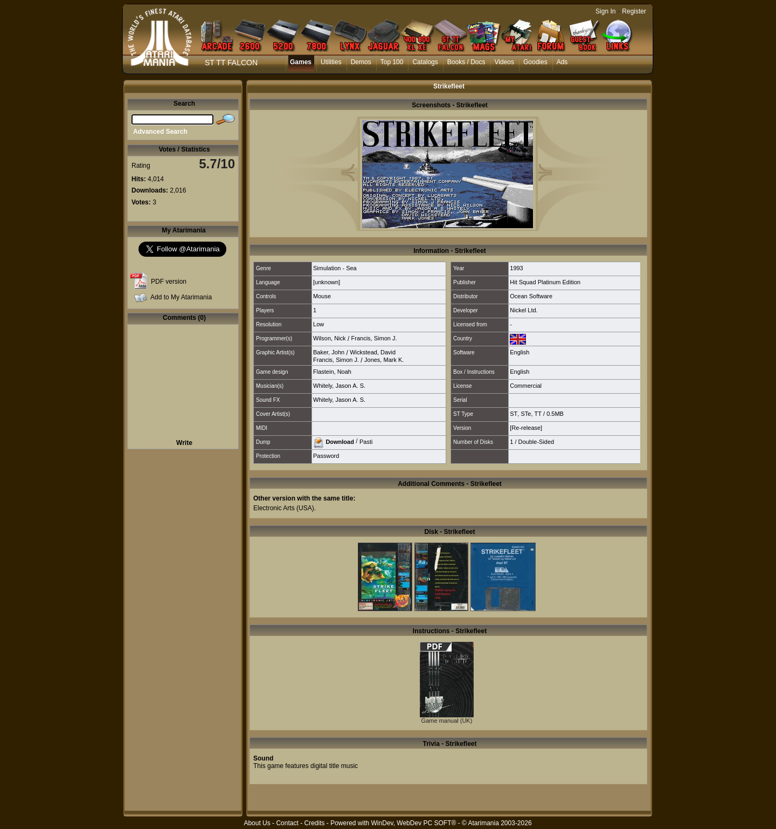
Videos (504, 62)
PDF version (168, 281)
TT (538, 413)
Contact (287, 823)
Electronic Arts (274, 508)
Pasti (365, 441)
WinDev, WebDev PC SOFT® (413, 823)
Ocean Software (531, 296)
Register (634, 11)
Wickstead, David (373, 352)
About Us (257, 823)
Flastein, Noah (332, 371)
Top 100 (392, 62)
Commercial (526, 385)
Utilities (331, 62)
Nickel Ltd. (523, 310)
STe (526, 413)
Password (326, 456)
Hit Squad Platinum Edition (545, 282)
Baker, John (328, 352)
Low (318, 324)
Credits (314, 823)
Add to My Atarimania (181, 297)
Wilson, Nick (329, 338)
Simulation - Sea (335, 268)
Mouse (322, 296)
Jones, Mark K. (384, 360)
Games (300, 62)
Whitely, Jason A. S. (339, 385)
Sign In (605, 11)
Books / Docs (466, 62)
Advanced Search (160, 131)
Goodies (535, 62)
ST (513, 413)
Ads (562, 62)
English (519, 352)
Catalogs (425, 62)
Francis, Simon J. (374, 338)
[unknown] (326, 282)
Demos (361, 62)
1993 (516, 268)
